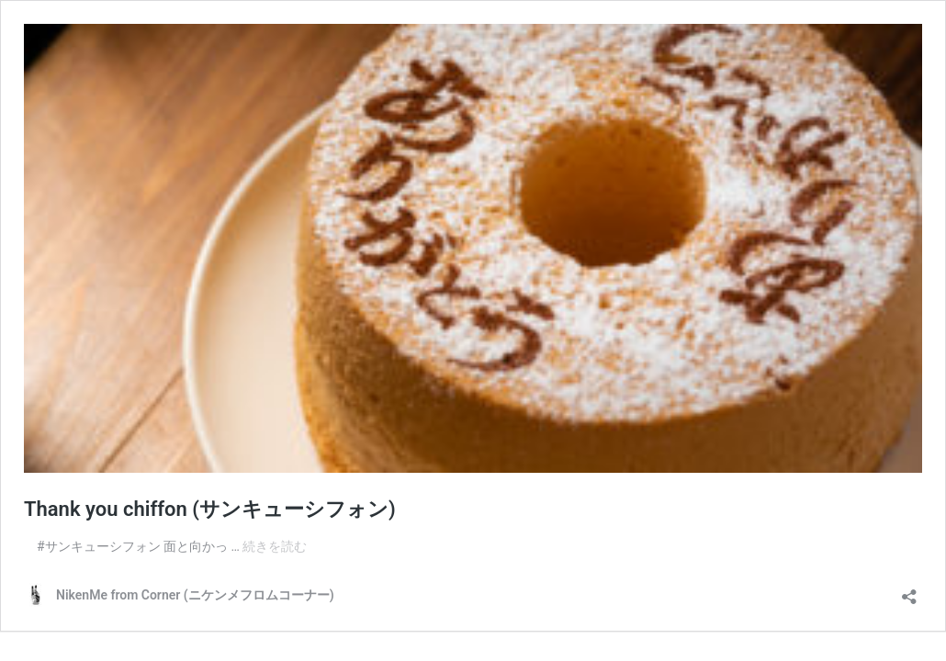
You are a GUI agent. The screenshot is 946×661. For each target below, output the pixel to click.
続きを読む (274, 546)
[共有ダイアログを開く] (909, 591)
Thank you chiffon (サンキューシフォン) (210, 509)
